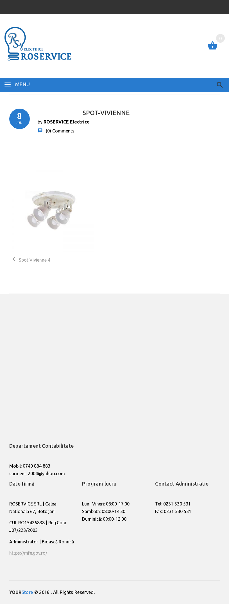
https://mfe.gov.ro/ (28, 552)
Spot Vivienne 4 (31, 259)
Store (21, 592)
